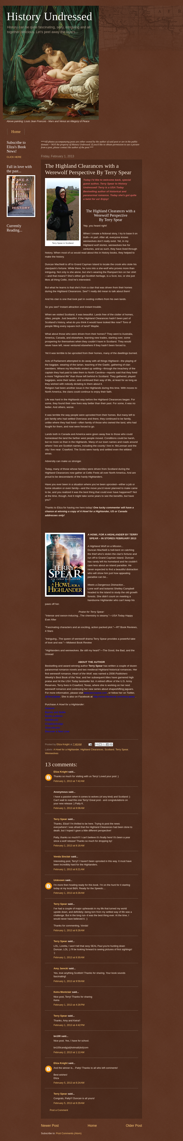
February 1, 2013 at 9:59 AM (69, 981)
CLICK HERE (14, 157)
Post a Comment (59, 1110)
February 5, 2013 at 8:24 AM (69, 1082)
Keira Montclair (62, 992)
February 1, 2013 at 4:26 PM (69, 1004)
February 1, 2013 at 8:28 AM (69, 892)
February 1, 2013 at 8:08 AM (69, 808)
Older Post (134, 1125)
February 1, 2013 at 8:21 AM (69, 869)
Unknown (59, 880)
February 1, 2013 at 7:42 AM (69, 781)
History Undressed (49, 16)
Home (16, 132)
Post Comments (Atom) (69, 1133)
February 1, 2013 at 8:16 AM (69, 845)
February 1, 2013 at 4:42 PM (69, 1025)
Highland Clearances (91, 749)
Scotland (109, 749)
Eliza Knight (61, 771)
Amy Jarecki (61, 968)
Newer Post (50, 1125)
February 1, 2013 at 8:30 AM (69, 957)
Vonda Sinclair (62, 856)
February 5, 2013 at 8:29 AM (69, 1103)
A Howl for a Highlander (66, 749)
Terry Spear (122, 749)
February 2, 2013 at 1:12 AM (69, 1052)
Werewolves (51, 753)
